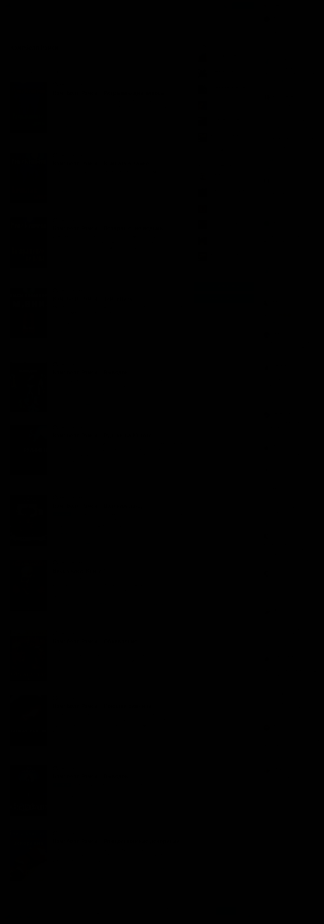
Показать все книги (213, 150)
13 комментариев (90, 614)
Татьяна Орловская (280, 222)
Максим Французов (280, 413)
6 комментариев (89, 201)
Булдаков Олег (101, 533)
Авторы (35, 6)
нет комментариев (90, 679)
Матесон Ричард (69, 604)
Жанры (21, 6)
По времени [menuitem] (77, 72)
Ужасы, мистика (68, 84)
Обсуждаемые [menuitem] (34, 72)
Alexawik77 (274, 301)
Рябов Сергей (100, 126)
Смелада (273, 768)
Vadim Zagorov (277, 59)
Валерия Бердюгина (280, 96)
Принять (226, 911)
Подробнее (143, 913)
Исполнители (54, 6)
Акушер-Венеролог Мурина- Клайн (290, 138)
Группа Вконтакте (224, 286)
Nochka (272, 179)
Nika (270, 17)
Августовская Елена (280, 445)
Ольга (271, 535)
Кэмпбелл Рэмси (69, 126)
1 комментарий (88, 136)
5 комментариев (89, 543)
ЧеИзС (103, 604)
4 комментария (88, 749)
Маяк (271, 333)
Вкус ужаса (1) (162, 604)
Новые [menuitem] (12, 72)
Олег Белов (275, 366)
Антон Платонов (278, 656)
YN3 (270, 726)
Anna (271, 609)
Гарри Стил (98, 331)
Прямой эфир (281, 6)
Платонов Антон (102, 394)
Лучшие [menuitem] (56, 72)
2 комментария (88, 271)
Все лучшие (208, 269)
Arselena (273, 694)
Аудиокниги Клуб (22, 917)
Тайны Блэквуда (155, 533)
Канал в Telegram (223, 298)
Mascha (272, 488)
